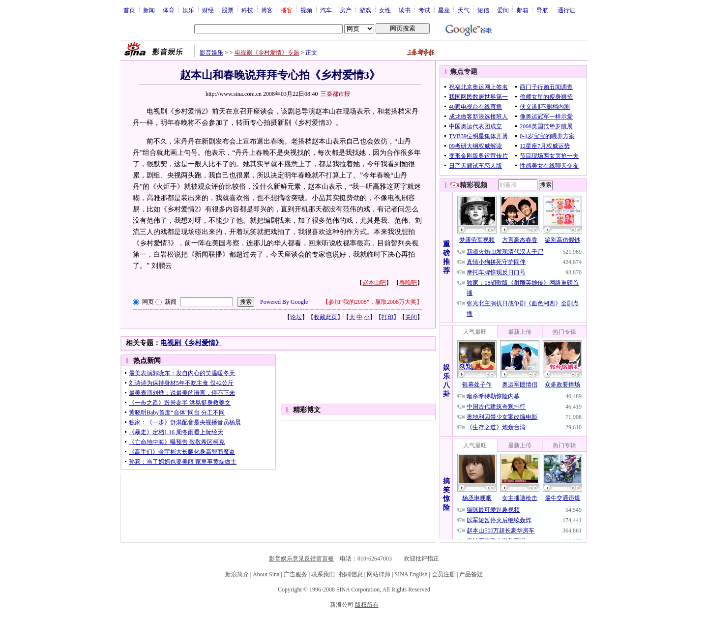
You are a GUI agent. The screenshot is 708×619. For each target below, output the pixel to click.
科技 (247, 10)
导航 (542, 10)
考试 (424, 10)
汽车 (326, 10)
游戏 (365, 10)
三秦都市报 (335, 93)
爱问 (503, 10)
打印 (387, 317)
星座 (444, 10)
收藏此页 (325, 317)
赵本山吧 (374, 282)
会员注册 (443, 574)
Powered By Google (284, 301)
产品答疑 (471, 574)
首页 (129, 10)
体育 (169, 10)
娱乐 (188, 10)
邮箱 (523, 10)
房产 (346, 10)
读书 (405, 10)
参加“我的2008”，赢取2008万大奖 (372, 301)
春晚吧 (408, 282)
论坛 (296, 317)
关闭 (411, 317)
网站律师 (378, 574)
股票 (228, 10)
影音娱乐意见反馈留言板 (301, 558)
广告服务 (295, 574)
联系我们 (323, 574)
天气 (464, 10)
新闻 (149, 10)
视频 (306, 10)
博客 (267, 10)
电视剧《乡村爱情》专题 (267, 52)
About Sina (266, 574)
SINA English (410, 574)
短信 (483, 10)
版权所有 (367, 604)
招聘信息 (351, 574)
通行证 (566, 10)
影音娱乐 (211, 52)
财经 (208, 10)
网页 (148, 301)
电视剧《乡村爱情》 (191, 343)
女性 (385, 10)
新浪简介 (237, 574)
